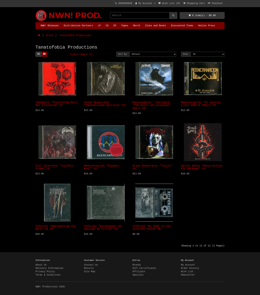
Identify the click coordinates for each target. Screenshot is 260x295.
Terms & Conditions (48, 275)
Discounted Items (182, 25)
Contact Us (91, 265)
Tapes (124, 25)
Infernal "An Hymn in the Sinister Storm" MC (151, 228)
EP (114, 25)
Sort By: (123, 54)
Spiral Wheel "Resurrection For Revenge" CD (202, 167)
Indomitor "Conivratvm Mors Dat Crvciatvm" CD (56, 104)
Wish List (187, 271)
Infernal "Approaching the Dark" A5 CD (55, 228)
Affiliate (138, 271)
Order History (190, 268)
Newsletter (188, 275)
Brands (136, 265)
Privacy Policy (45, 271)
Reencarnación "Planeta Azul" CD (101, 167)
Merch (136, 25)
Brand (49, 35)
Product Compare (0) (81, 54)
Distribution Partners (78, 25)
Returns (89, 268)
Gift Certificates (144, 268)
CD (107, 25)
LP (99, 25)
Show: (186, 54)
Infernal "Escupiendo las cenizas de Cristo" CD (103, 228)
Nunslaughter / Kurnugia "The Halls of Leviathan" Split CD (151, 105)
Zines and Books (155, 25)
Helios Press (206, 25)
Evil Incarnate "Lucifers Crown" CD (54, 167)
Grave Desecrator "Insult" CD (152, 167)
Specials (138, 275)
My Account (188, 265)
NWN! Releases (50, 25)
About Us (41, 265)
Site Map (89, 271)
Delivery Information (49, 268)
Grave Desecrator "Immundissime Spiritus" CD (105, 104)
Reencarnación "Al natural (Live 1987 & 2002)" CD (201, 104)
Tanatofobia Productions (75, 35)
